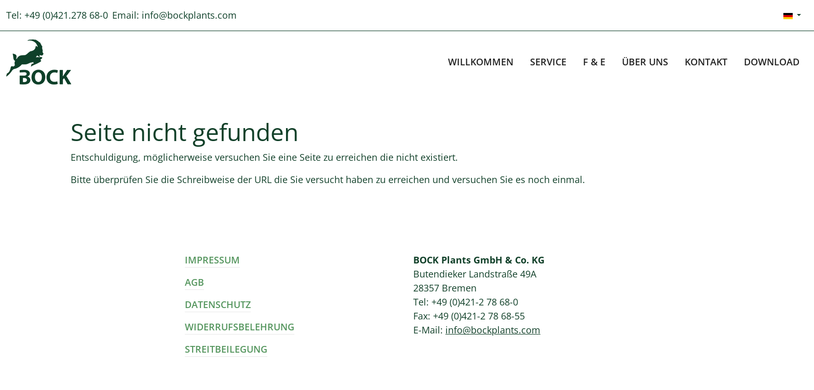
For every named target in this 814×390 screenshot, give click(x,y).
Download (771, 61)
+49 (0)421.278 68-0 (66, 15)
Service (548, 61)
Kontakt (706, 61)
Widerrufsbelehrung (239, 327)
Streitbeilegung (226, 349)
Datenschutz (218, 304)
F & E (594, 61)
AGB (194, 282)
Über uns (645, 61)
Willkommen (480, 61)
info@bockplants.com (189, 15)
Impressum (212, 260)
